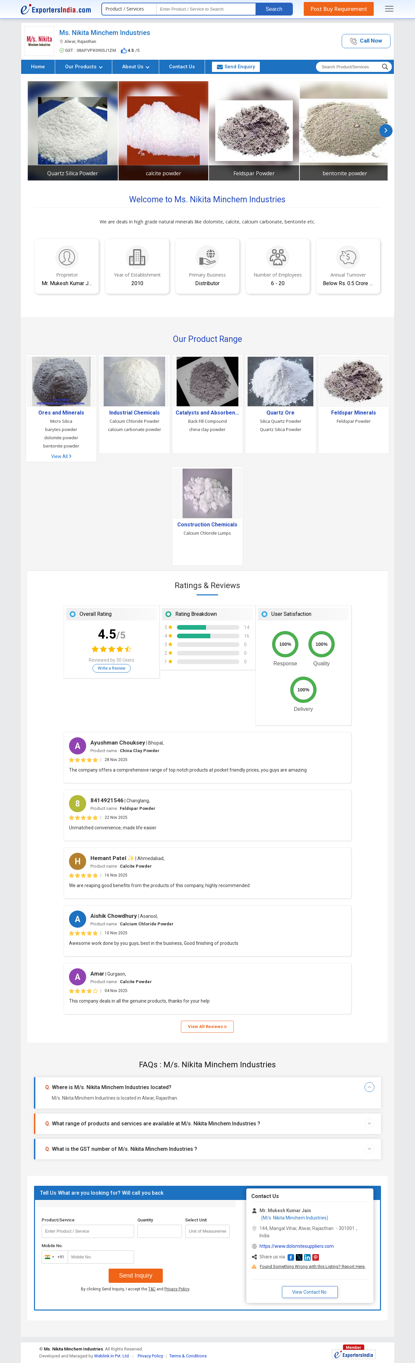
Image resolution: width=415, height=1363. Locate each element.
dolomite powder (61, 438)
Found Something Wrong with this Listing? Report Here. (312, 1266)
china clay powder (207, 429)
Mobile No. (52, 1245)
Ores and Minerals (61, 413)
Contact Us (182, 67)
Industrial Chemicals (134, 413)
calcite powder (163, 173)
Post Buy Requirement (338, 9)
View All (61, 456)
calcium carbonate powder (134, 429)
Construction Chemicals (207, 525)
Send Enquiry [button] (236, 67)
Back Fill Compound (207, 421)
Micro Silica (61, 421)
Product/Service (58, 1219)
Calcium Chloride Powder (134, 421)
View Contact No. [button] (310, 1292)
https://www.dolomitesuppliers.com (296, 1246)
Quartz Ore (280, 413)
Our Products (84, 67)
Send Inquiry (135, 1275)
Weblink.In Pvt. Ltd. (112, 1355)
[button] (366, 41)
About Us (136, 67)
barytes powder (61, 429)
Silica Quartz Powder (280, 421)
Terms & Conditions (188, 1355)
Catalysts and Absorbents (207, 413)
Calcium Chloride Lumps (207, 533)
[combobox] (53, 1257)
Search (273, 9)
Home (38, 67)
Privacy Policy (176, 1289)
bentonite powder (345, 173)
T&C (152, 1289)
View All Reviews (207, 1026)
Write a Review (111, 668)
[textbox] (206, 9)
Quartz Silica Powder (72, 173)
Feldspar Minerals (353, 413)
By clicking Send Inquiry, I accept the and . (135, 1289)
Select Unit (196, 1219)
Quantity (145, 1219)
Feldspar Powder (254, 173)
